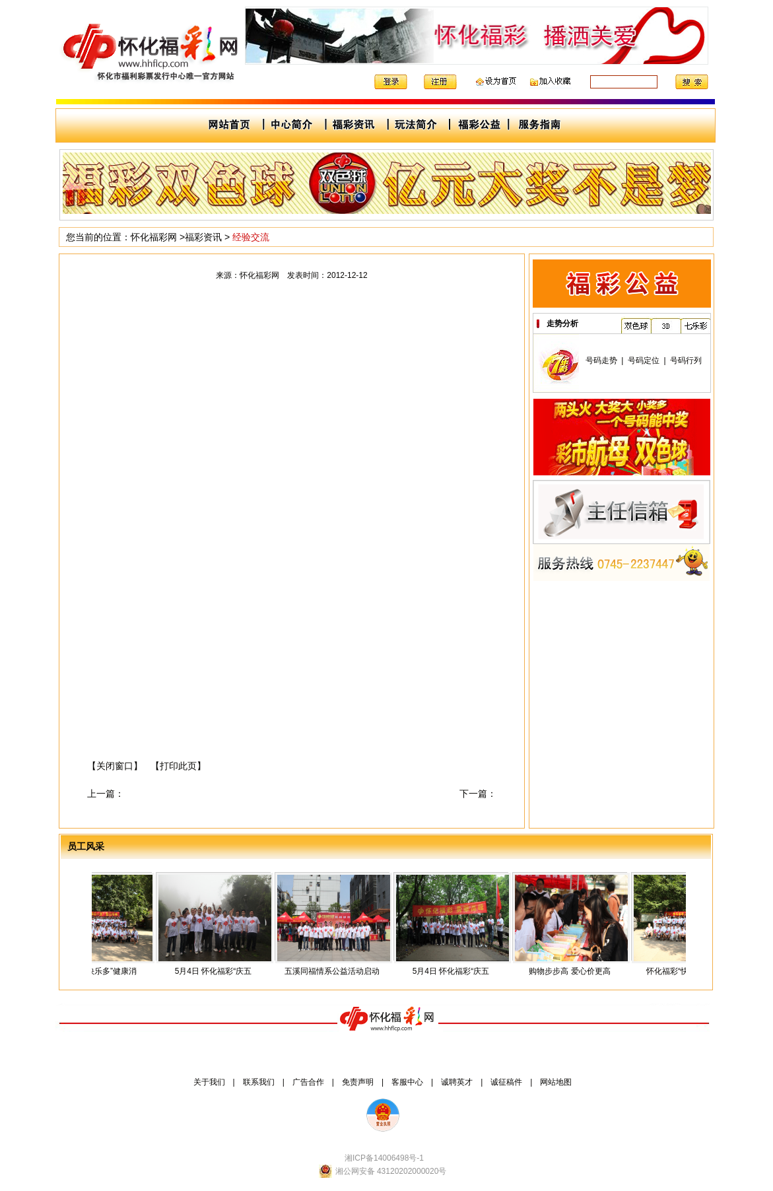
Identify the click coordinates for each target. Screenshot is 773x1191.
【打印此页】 (178, 766)
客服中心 (407, 1082)
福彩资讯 (203, 237)
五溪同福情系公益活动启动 (337, 971)
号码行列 (686, 360)
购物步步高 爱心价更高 (574, 971)
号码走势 (601, 360)
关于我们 (209, 1082)
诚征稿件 (506, 1082)
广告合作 (308, 1082)
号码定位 (643, 360)
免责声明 (358, 1082)
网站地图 (556, 1082)
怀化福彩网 (154, 237)
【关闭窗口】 (115, 766)
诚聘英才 (457, 1082)
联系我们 (259, 1082)
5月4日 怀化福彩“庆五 (218, 971)
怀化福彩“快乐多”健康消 (99, 971)
